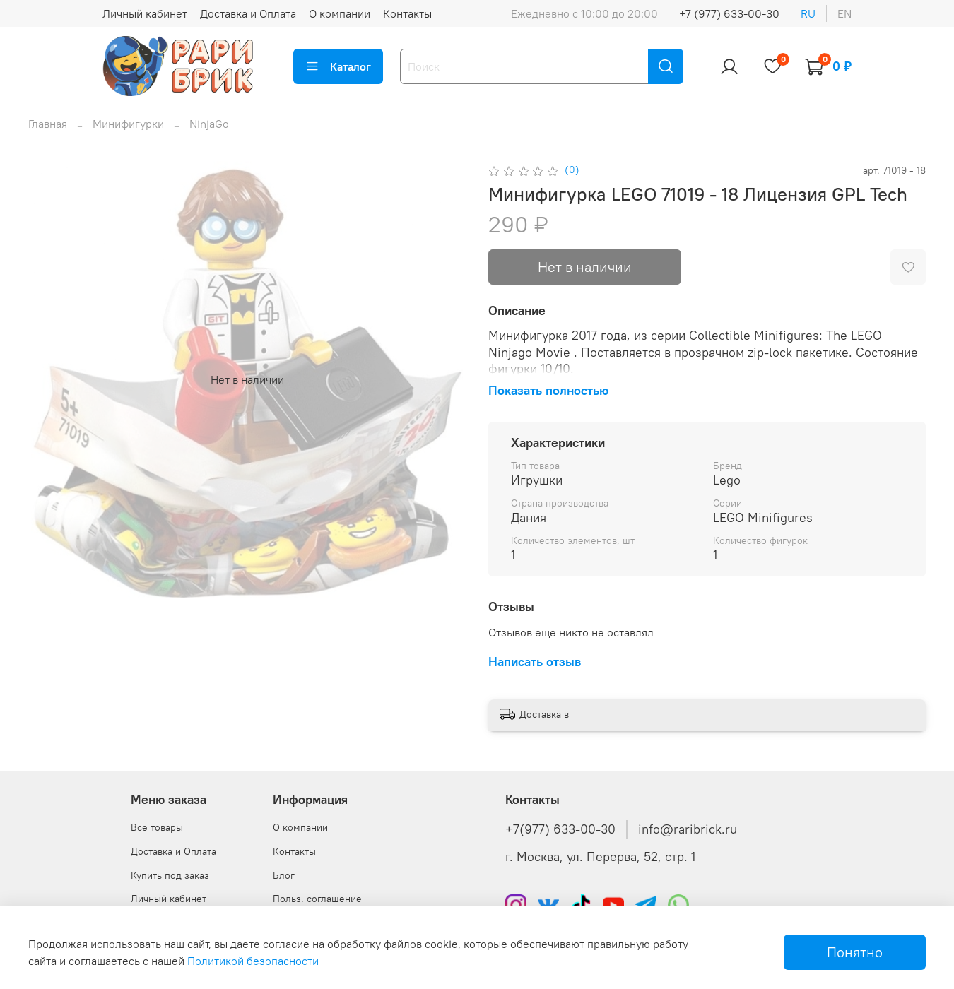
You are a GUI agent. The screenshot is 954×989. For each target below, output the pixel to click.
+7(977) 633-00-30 (560, 829)
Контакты (407, 13)
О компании (339, 13)
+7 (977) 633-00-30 (729, 13)
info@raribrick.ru (687, 829)
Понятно (855, 952)
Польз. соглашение (317, 898)
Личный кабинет (144, 13)
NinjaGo (209, 124)
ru (808, 13)
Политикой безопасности (253, 961)
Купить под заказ (170, 875)
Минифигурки (128, 124)
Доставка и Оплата (248, 13)
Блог (284, 875)
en (844, 13)
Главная (47, 124)
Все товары (157, 827)
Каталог (338, 66)
